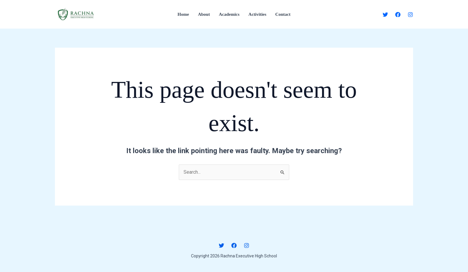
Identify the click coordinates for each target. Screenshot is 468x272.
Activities (257, 14)
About (204, 14)
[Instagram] (410, 14)
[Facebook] (398, 14)
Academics (229, 14)
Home (183, 14)
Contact (282, 14)
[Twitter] (385, 14)
